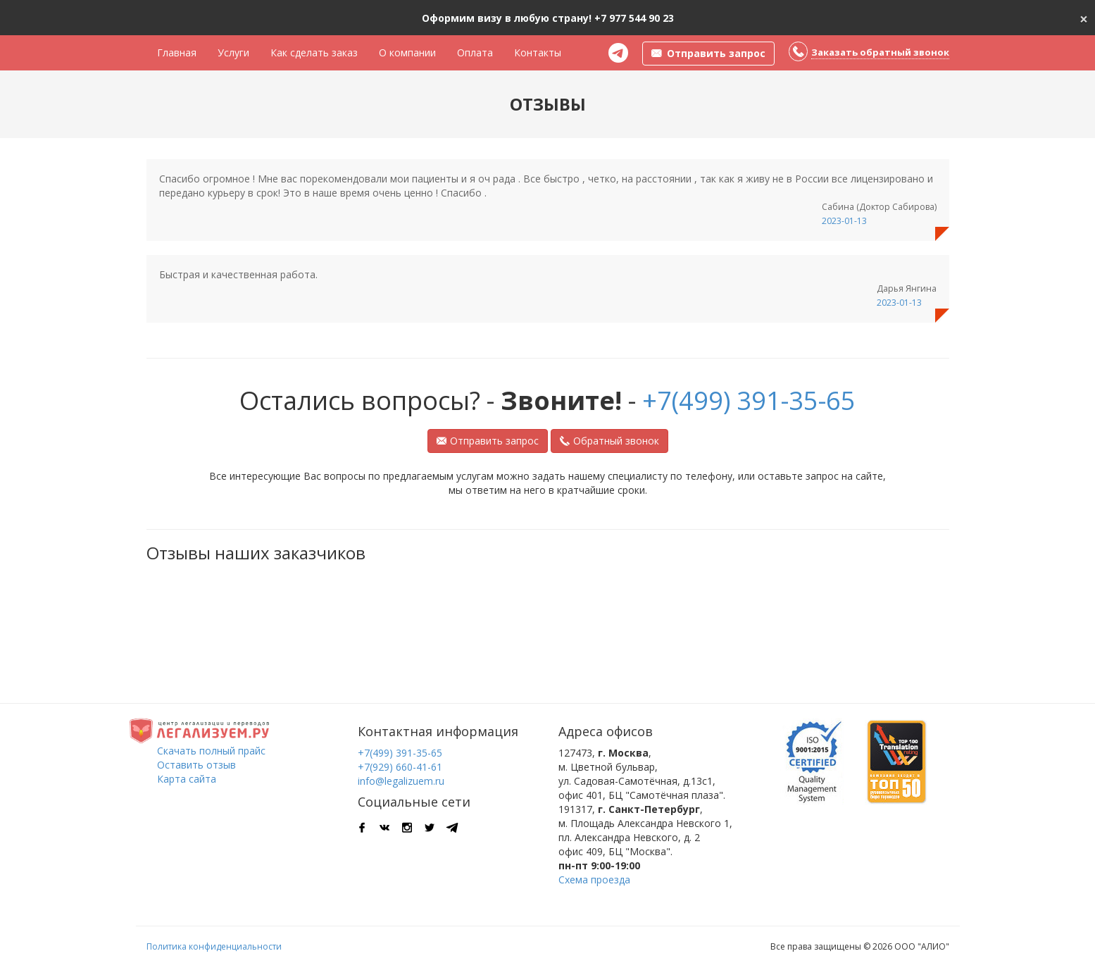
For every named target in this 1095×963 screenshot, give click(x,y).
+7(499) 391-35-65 (749, 400)
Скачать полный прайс (211, 750)
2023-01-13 (844, 221)
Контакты (537, 52)
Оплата (475, 52)
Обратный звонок (609, 440)
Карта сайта (186, 778)
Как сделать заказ (314, 52)
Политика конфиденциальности (214, 946)
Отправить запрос (488, 440)
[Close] (1084, 17)
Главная (176, 52)
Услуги (233, 52)
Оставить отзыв (196, 764)
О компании (407, 52)
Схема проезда (594, 879)
